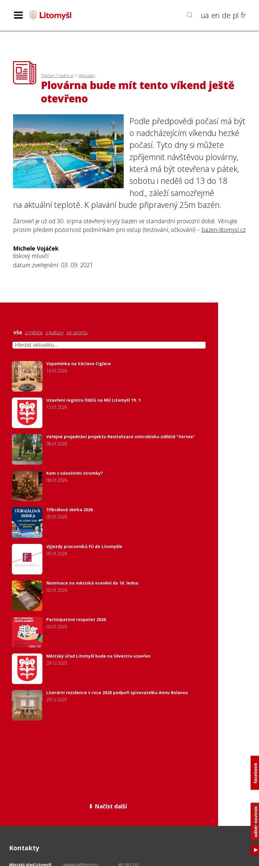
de (226, 15)
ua (205, 15)
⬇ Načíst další (107, 806)
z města (33, 332)
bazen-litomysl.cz (223, 230)
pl (236, 15)
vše (17, 332)
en (215, 15)
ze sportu (77, 332)
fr (243, 15)
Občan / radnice (57, 75)
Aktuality (87, 75)
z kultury (54, 332)
